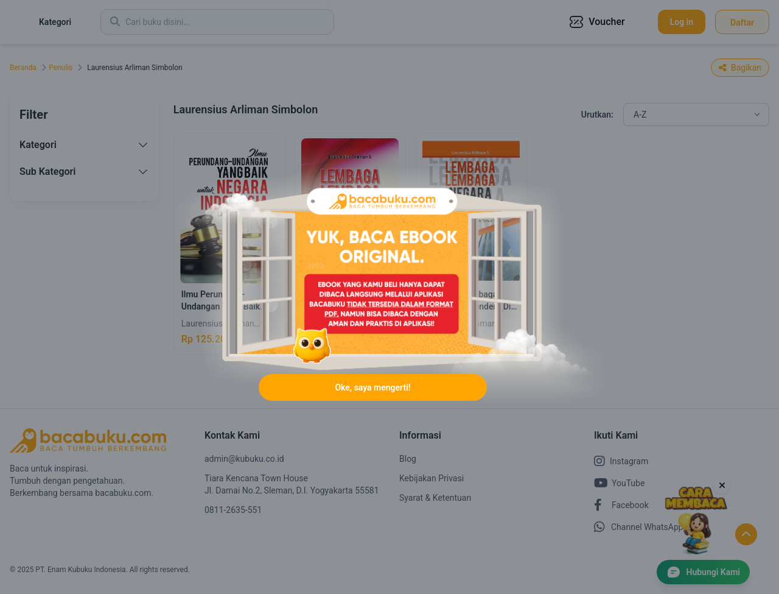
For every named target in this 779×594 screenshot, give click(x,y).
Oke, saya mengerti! (372, 389)
